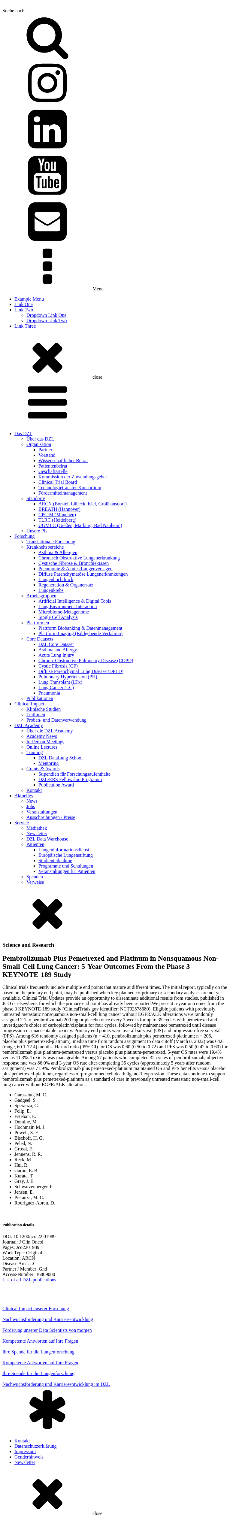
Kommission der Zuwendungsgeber (72, 476)
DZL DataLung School (60, 757)
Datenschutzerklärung (35, 1446)
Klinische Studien (43, 709)
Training (34, 752)
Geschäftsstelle (53, 471)
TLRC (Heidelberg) (57, 520)
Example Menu (29, 298)
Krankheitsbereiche (45, 547)
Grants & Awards (43, 768)
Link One (23, 304)
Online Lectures (41, 747)
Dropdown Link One (46, 315)
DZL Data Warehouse (47, 838)
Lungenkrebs (51, 590)
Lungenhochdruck (55, 579)
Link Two (23, 309)
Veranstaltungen (41, 811)
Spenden (34, 876)
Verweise (35, 882)
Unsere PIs (36, 530)
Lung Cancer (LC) (56, 687)
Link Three (25, 326)
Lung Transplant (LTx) (60, 682)
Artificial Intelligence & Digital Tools (74, 601)
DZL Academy (28, 725)
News (31, 801)
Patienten (35, 844)
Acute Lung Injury (56, 655)
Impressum (25, 1451)
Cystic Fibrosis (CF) (58, 665)
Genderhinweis (29, 1456)
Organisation (38, 444)
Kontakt (34, 790)
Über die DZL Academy (49, 730)
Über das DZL (40, 438)
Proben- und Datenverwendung (56, 720)
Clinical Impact (29, 703)
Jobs (30, 806)
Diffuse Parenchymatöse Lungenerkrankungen (83, 574)
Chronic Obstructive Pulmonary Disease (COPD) (85, 660)
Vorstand (47, 455)
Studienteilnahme (55, 860)
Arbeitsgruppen (41, 595)
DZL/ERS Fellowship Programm (70, 779)
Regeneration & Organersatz (65, 584)
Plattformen (37, 622)
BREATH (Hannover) (59, 509)
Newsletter (36, 833)
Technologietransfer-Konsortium (69, 487)
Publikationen (39, 698)
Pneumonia (49, 692)
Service (21, 822)
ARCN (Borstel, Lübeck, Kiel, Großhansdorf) (82, 503)
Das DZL (23, 433)
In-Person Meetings (45, 741)
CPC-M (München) (57, 514)
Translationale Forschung (50, 541)
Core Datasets (39, 638)
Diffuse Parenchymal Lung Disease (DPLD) (80, 671)
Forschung (24, 536)
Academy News (41, 736)
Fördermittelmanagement (62, 492)
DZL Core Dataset (56, 644)
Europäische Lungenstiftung (65, 855)
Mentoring (48, 763)
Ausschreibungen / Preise (50, 817)
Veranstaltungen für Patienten (66, 871)
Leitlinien (35, 714)
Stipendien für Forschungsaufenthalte (74, 774)
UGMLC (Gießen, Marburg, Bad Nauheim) (80, 525)
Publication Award (56, 784)
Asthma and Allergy (57, 649)
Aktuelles (23, 795)
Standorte (35, 498)
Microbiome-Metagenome (63, 611)
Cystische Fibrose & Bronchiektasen (73, 563)
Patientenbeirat (52, 465)
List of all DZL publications (29, 1279)
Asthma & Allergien (57, 552)
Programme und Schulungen (65, 865)
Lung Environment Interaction (67, 606)
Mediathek (36, 828)
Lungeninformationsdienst (63, 849)
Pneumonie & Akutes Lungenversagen (75, 568)
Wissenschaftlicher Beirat (63, 460)
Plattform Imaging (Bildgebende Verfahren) (80, 633)
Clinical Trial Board (57, 482)
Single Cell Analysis (58, 617)
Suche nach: (14, 10)
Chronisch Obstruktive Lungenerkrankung (79, 557)
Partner (45, 449)
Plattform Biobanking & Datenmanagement (80, 628)
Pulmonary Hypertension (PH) (67, 676)
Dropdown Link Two (46, 320)
